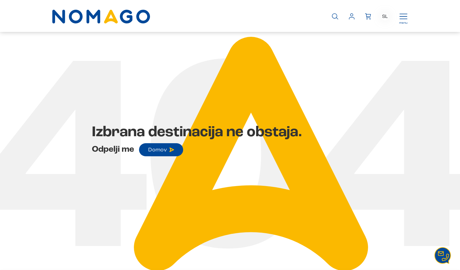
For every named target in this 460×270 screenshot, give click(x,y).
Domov (161, 150)
